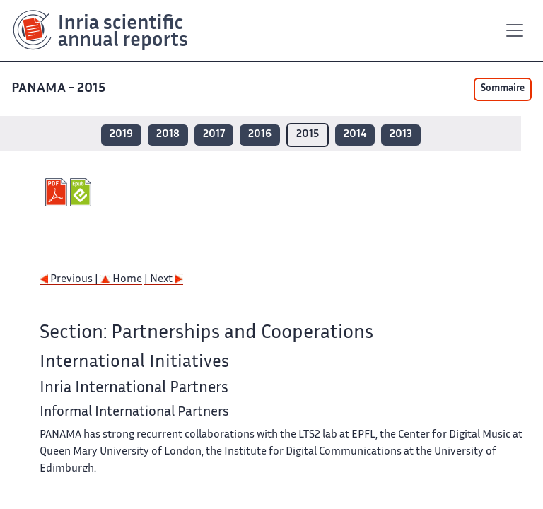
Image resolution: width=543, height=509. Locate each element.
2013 (401, 134)
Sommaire (503, 89)
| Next (163, 279)
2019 (121, 134)
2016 (260, 134)
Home (121, 279)
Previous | (70, 279)
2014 (355, 134)
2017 (214, 134)
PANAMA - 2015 (59, 89)
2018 (168, 134)
